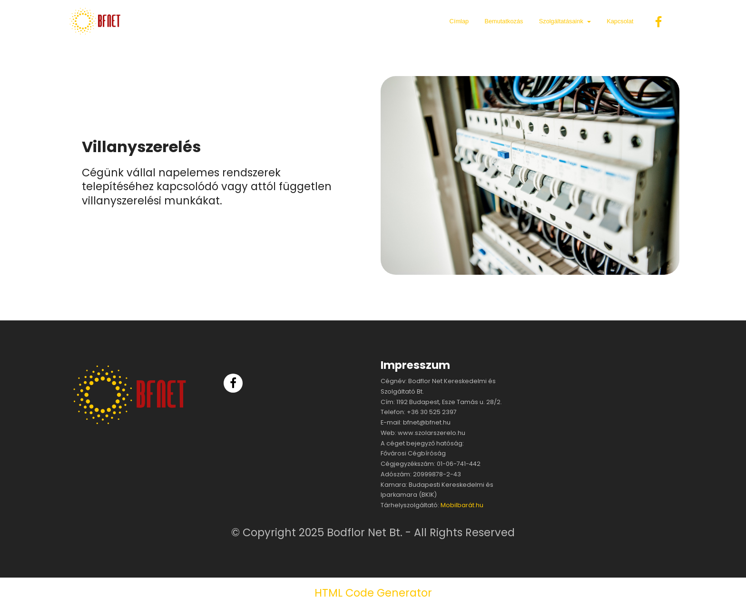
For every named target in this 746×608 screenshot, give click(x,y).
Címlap (459, 21)
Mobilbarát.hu (462, 505)
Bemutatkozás (503, 21)
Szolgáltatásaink (561, 21)
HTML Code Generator (373, 593)
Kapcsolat (620, 21)
